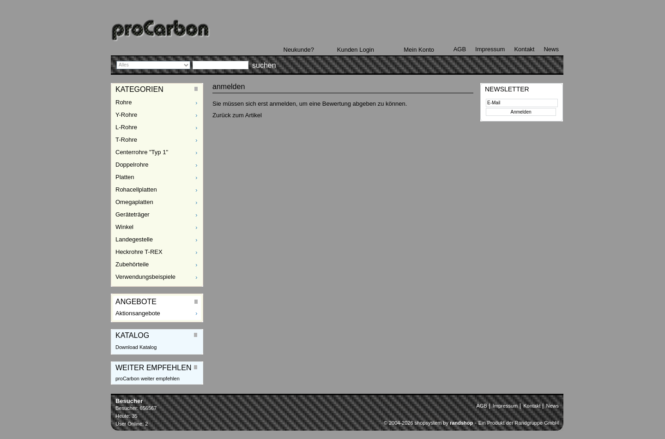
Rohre (123, 102)
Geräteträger (132, 214)
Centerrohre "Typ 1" (141, 152)
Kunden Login (355, 49)
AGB (459, 49)
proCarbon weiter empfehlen (147, 378)
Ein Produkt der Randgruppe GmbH (518, 423)
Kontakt (524, 49)
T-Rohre (126, 139)
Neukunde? (299, 49)
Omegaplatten (134, 201)
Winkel (124, 226)
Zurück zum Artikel (237, 115)
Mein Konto (419, 49)
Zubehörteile (132, 264)
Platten (124, 177)
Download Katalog (136, 347)
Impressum (490, 49)
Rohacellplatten (136, 189)
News (551, 49)
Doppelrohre (132, 164)
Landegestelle (134, 239)
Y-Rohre (126, 114)
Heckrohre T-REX (139, 251)
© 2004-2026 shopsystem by (428, 423)
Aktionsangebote (137, 313)
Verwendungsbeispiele (145, 276)
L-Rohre (126, 127)
